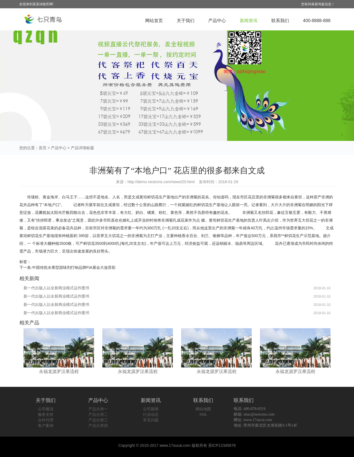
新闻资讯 (248, 20)
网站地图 (203, 409)
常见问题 (150, 420)
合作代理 (45, 420)
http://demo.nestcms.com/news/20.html (161, 182)
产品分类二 (98, 414)
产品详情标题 (82, 148)
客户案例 (45, 425)
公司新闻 (150, 409)
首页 (42, 148)
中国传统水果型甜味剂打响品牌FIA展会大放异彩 (74, 267)
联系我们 (280, 20)
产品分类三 (98, 420)
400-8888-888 (316, 20)
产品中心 (217, 20)
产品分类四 (98, 425)
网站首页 (154, 20)
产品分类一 (98, 409)
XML (203, 414)
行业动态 (150, 414)
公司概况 (45, 409)
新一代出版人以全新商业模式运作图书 (56, 288)
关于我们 (185, 20)
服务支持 (45, 414)
